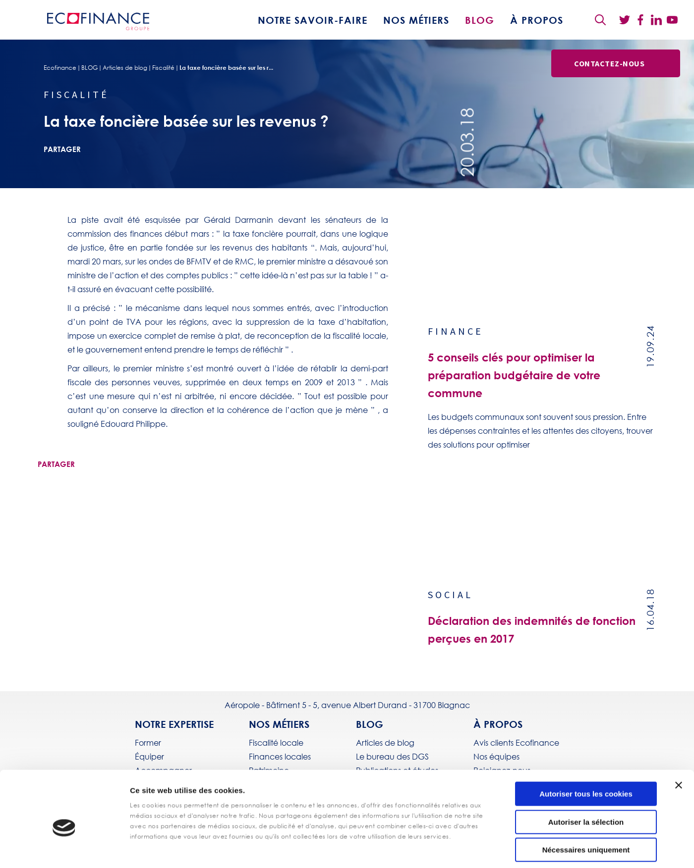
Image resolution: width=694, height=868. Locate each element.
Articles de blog (125, 67)
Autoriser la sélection (586, 774)
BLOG (479, 20)
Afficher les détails (352, 848)
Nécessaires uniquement (586, 802)
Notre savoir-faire (312, 20)
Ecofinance (60, 67)
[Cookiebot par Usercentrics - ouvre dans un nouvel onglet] (64, 848)
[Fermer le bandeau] (678, 737)
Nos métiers (416, 20)
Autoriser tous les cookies (586, 746)
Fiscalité (163, 67)
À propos (536, 20)
